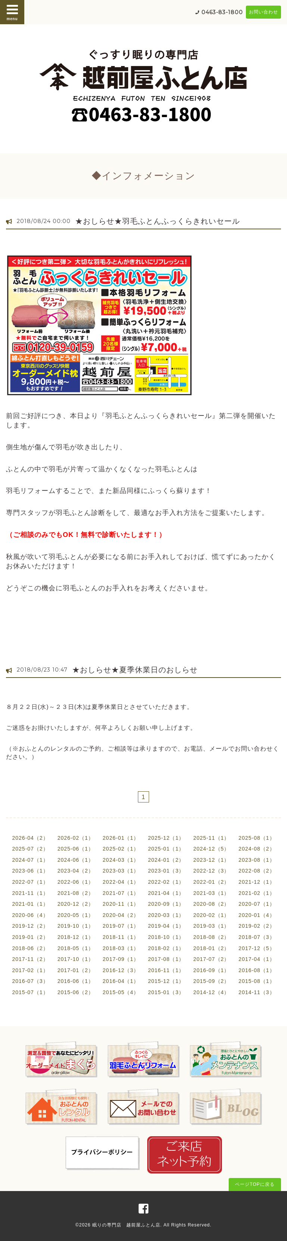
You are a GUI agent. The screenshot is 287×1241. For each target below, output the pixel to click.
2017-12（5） (256, 948)
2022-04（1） (121, 882)
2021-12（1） (256, 882)
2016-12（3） (121, 970)
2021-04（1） (166, 893)
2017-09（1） (121, 959)
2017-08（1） (166, 959)
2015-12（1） (166, 981)
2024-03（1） (121, 860)
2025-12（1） (166, 838)
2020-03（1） (166, 915)
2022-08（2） (256, 871)
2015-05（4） (121, 992)
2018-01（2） (211, 948)
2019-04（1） (166, 926)
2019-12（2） (30, 926)
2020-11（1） (121, 904)
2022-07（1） (30, 882)
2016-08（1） (256, 970)
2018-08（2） (211, 937)
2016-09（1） (211, 970)
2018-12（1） (76, 937)
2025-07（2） (30, 849)
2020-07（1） (256, 904)
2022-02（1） (166, 882)
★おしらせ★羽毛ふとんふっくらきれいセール (157, 221)
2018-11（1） (121, 937)
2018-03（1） (121, 948)
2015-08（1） (256, 981)
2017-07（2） (211, 959)
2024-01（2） (166, 860)
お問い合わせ (263, 12)
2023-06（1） (30, 871)
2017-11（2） (30, 959)
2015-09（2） (211, 981)
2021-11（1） (30, 893)
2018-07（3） (256, 937)
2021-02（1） (256, 893)
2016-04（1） (121, 981)
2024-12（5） (211, 849)
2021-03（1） (211, 893)
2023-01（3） (166, 871)
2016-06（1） (76, 981)
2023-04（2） (76, 871)
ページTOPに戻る (254, 1184)
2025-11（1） (211, 838)
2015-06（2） (76, 992)
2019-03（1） (211, 926)
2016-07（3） (30, 981)
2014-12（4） (211, 992)
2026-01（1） (121, 838)
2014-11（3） (256, 992)
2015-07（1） (30, 992)
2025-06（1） (76, 849)
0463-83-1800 (222, 12)
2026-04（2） (30, 838)
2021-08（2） (76, 893)
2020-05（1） (76, 915)
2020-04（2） (121, 915)
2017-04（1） (256, 959)
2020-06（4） (30, 915)
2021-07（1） (121, 893)
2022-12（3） (211, 871)
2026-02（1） (76, 838)
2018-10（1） (166, 937)
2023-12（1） (211, 860)
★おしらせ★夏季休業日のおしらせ (135, 670)
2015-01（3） (166, 992)
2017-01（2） (76, 970)
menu (12, 12)
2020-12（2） (76, 904)
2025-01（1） (166, 849)
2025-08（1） (256, 838)
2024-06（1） (76, 860)
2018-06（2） (30, 948)
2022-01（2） (211, 882)
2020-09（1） (166, 904)
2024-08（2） (256, 849)
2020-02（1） (211, 915)
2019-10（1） (76, 926)
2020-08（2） (211, 904)
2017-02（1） (30, 970)
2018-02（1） (166, 948)
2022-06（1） (76, 882)
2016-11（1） (166, 970)
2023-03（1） (121, 871)
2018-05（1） (76, 948)
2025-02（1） (121, 849)
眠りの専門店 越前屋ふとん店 (126, 1225)
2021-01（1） (30, 904)
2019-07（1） (121, 926)
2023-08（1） (256, 860)
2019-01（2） (30, 937)
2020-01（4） (256, 915)
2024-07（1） (30, 860)
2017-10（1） (76, 959)
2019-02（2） (256, 926)
